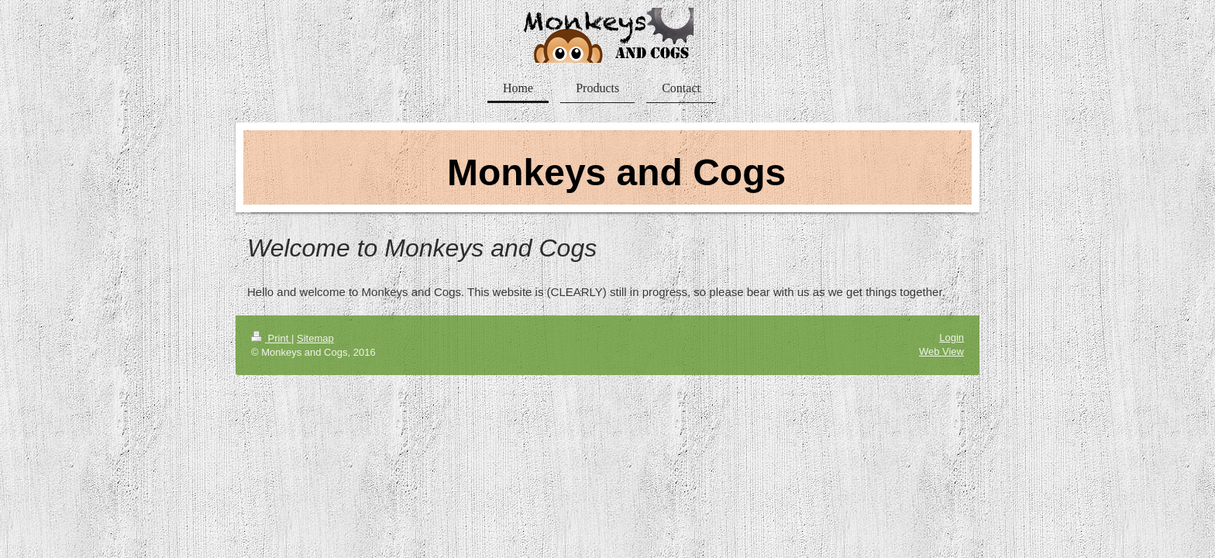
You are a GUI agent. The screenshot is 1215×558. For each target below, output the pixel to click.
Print (271, 338)
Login (951, 337)
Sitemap (315, 338)
